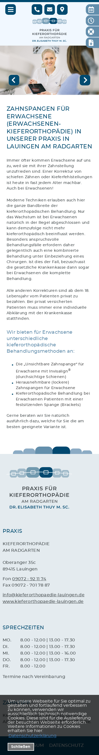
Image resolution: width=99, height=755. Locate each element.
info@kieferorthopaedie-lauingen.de (43, 595)
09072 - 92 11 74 (29, 579)
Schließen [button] (20, 747)
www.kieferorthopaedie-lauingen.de (43, 601)
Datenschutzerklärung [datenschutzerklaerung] (32, 736)
